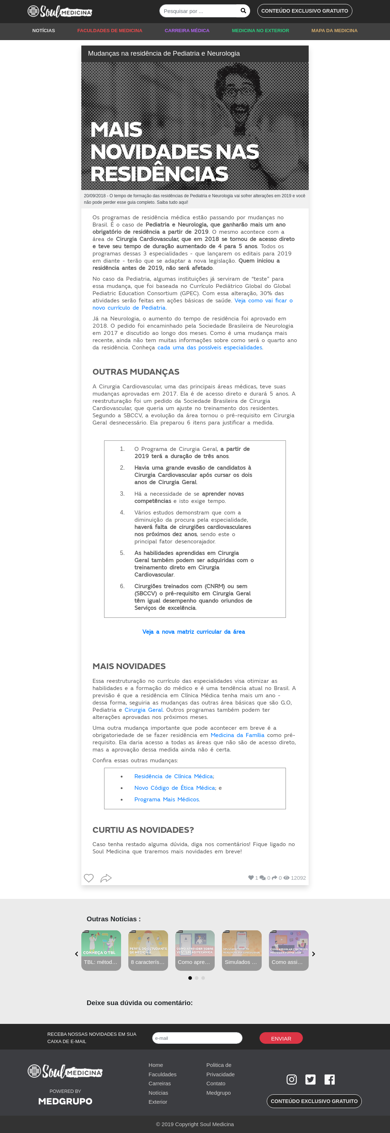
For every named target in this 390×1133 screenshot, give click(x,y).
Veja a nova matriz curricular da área (193, 632)
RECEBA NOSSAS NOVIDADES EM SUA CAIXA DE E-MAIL (91, 1037)
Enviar (281, 1038)
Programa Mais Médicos (166, 799)
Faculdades (163, 1074)
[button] (304, 11)
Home (156, 1065)
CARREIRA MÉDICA (187, 30)
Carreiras (160, 1083)
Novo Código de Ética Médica (174, 788)
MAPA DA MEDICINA (335, 30)
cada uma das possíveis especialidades (210, 347)
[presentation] (76, 954)
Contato (216, 1083)
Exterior (158, 1102)
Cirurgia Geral (144, 710)
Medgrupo (218, 1093)
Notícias (158, 1093)
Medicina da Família (238, 735)
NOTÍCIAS (44, 30)
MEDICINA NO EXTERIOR (260, 30)
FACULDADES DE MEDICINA (109, 30)
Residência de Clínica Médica (173, 776)
